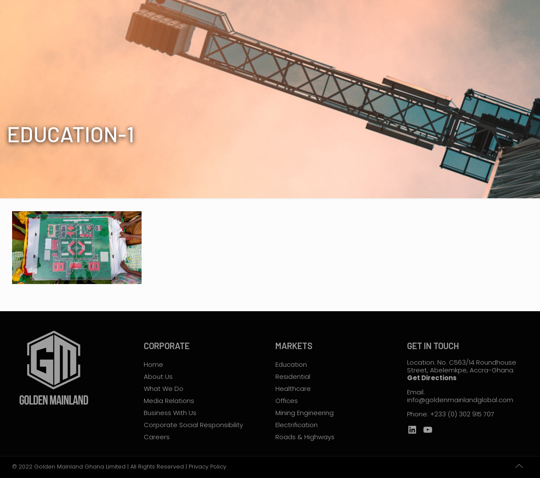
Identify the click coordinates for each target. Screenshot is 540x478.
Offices (286, 400)
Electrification (296, 424)
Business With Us (170, 412)
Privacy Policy (207, 466)
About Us (158, 376)
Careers (157, 436)
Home (153, 364)
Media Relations (169, 400)
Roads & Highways (305, 436)
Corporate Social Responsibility (193, 424)
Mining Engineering (304, 412)
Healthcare (293, 388)
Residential (292, 376)
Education (291, 364)
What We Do (163, 388)
